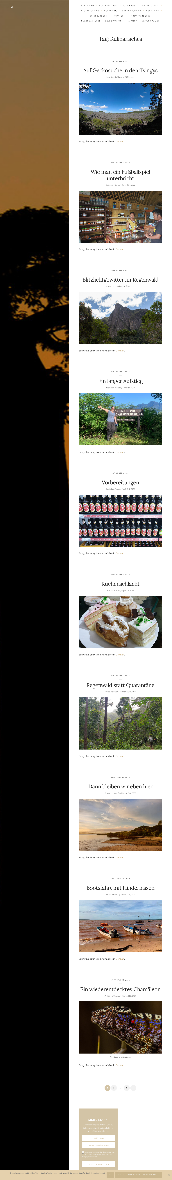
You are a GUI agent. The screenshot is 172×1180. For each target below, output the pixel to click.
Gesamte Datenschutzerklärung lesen (138, 1175)
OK (110, 1175)
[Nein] (168, 1175)
